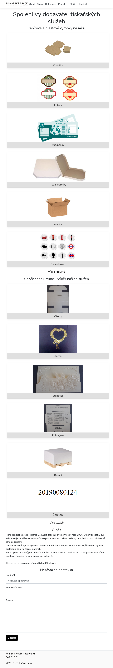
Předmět (10, 575)
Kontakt (83, 4)
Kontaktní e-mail (14, 587)
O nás (40, 4)
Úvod (32, 4)
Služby (73, 4)
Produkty (63, 4)
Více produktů (56, 272)
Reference (50, 4)
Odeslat (12, 637)
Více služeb (57, 523)
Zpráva (9, 600)
